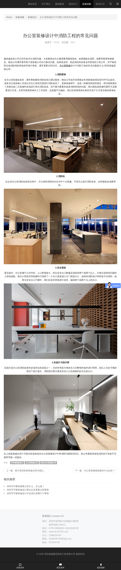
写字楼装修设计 (17, 463)
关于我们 (46, 4)
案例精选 (59, 4)
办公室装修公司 (32, 463)
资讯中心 (73, 4)
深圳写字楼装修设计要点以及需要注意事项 (28, 489)
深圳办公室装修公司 (48, 463)
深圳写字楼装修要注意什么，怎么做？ (25, 486)
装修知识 (32, 17)
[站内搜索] (110, 4)
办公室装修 (64, 65)
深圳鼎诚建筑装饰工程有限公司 (13, 4)
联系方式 (100, 4)
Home (9, 17)
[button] (20, 566)
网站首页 (32, 4)
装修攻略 (86, 4)
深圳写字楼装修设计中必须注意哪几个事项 (28, 493)
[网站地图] (117, 4)
